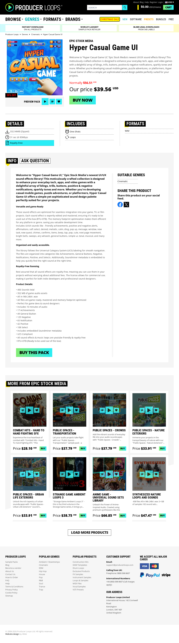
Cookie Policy (11, 592)
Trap (41, 589)
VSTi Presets (78, 589)
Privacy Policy (11, 589)
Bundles (161, 19)
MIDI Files (77, 583)
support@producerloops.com (119, 565)
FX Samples (78, 574)
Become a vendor (13, 568)
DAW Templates (80, 565)
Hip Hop (43, 571)
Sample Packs (11, 562)
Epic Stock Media (81, 41)
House (42, 574)
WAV (127, 130)
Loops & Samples (80, 580)
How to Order (11, 577)
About (136, 2)
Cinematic (122, 181)
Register (153, 2)
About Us (9, 571)
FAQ (7, 580)
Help (146, 2)
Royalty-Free (16, 142)
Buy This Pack (34, 352)
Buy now (82, 100)
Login (160, 2)
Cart (168, 7)
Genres (32, 19)
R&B (41, 580)
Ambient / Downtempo (49, 562)
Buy (43, 448)
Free (171, 19)
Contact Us (10, 574)
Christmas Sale (109, 19)
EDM (41, 568)
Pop (41, 577)
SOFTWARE (136, 19)
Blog (142, 2)
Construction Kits (80, 562)
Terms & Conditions (14, 586)
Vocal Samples (79, 586)
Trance (42, 586)
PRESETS (148, 19)
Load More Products (89, 532)
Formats (52, 19)
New (124, 19)
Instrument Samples (82, 577)
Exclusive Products (81, 571)
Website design (12, 634)
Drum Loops (78, 568)
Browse (13, 19)
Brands (72, 19)
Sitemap (9, 595)
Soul (41, 583)
